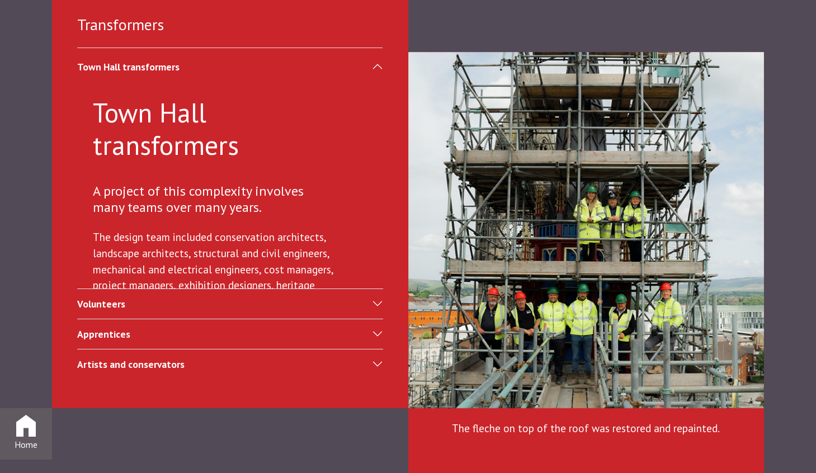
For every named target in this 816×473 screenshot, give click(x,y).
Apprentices (103, 334)
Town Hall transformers (128, 66)
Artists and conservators (131, 364)
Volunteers (101, 303)
